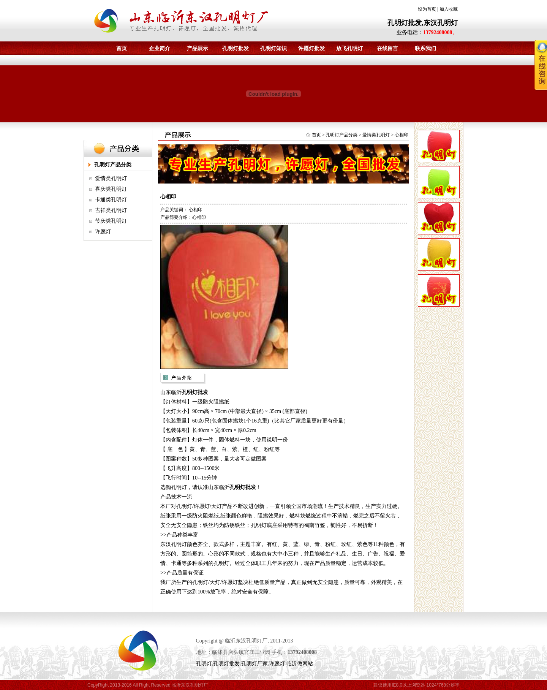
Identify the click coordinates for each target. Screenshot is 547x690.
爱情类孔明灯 (111, 178)
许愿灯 (103, 231)
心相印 (401, 135)
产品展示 (197, 48)
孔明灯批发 (235, 48)
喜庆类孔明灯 (111, 189)
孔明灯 (204, 663)
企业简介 (159, 48)
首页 (121, 48)
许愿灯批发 (311, 48)
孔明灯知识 (273, 48)
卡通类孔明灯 (111, 200)
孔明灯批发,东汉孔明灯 (422, 23)
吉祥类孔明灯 (111, 210)
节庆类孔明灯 (111, 221)
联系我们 (425, 48)
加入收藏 (448, 9)
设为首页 (427, 9)
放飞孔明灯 (349, 48)
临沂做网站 (299, 663)
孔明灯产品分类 (112, 165)
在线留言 (387, 48)
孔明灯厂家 (254, 663)
